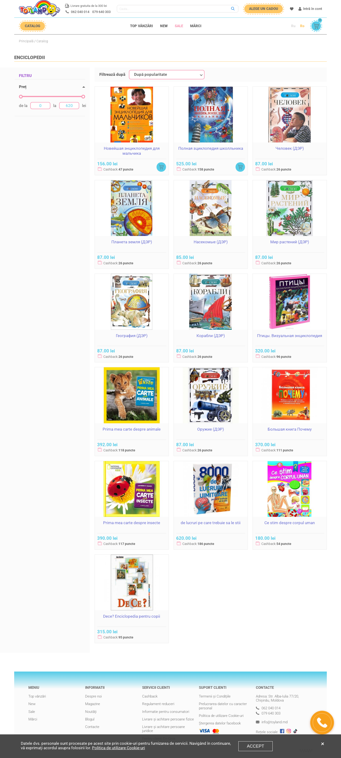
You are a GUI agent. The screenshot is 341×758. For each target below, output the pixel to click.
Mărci (195, 26)
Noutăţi (90, 712)
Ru (293, 26)
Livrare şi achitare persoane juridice (163, 729)
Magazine (92, 704)
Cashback (149, 696)
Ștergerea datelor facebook (220, 723)
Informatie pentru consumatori (165, 712)
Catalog (42, 41)
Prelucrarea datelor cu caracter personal (223, 706)
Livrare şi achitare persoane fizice (168, 719)
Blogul (89, 719)
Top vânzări (141, 26)
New (164, 26)
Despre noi (93, 696)
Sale (179, 26)
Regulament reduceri (158, 704)
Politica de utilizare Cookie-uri (221, 716)
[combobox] (167, 74)
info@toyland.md (272, 722)
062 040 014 (80, 12)
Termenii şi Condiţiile (215, 696)
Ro (302, 26)
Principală (26, 41)
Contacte (92, 727)
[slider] (21, 96)
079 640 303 (101, 12)
